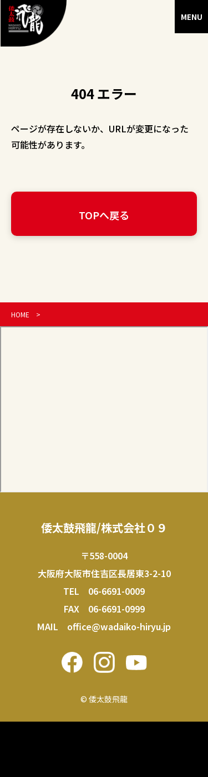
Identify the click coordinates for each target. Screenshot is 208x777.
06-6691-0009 (116, 591)
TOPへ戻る (104, 215)
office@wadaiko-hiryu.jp (119, 626)
